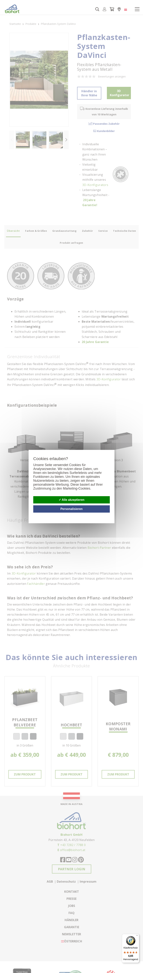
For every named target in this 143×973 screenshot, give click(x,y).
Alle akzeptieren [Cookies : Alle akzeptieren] (72, 499)
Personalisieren (71, 508)
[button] (104, 9)
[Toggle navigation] (137, 9)
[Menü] (137, 936)
